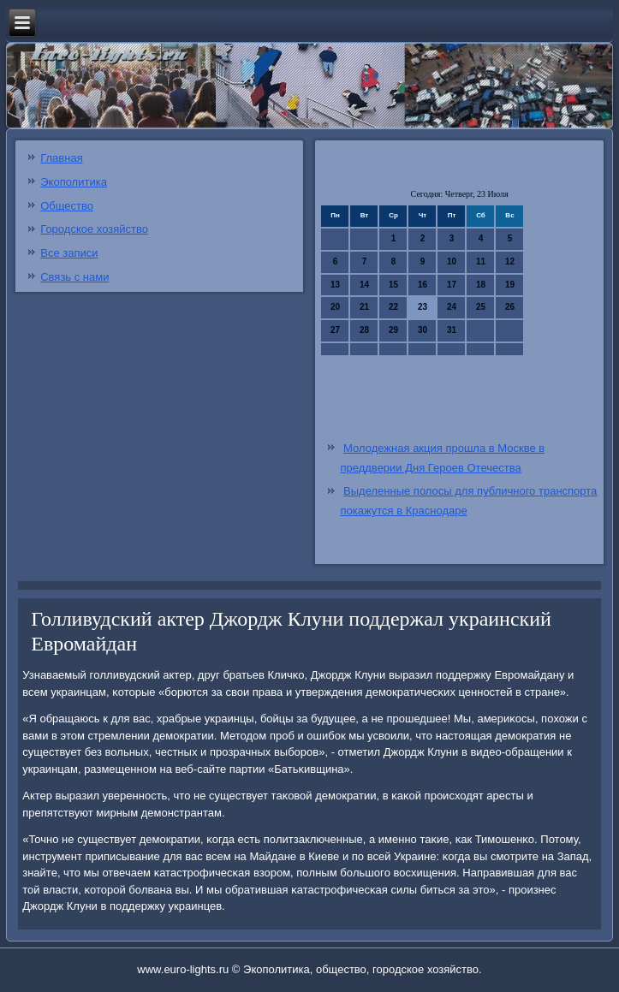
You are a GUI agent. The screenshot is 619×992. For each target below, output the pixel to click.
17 (451, 284)
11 (480, 261)
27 (335, 330)
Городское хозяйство (94, 229)
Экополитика (73, 181)
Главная (61, 157)
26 (510, 307)
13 (335, 284)
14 (364, 284)
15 (393, 284)
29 (393, 330)
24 (451, 307)
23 (422, 307)
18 (480, 284)
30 (422, 330)
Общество (66, 205)
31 (451, 330)
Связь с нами (74, 276)
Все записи (69, 253)
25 (480, 307)
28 (364, 330)
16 (422, 284)
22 (393, 307)
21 (364, 307)
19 (510, 284)
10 (451, 261)
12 (510, 261)
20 (335, 307)
